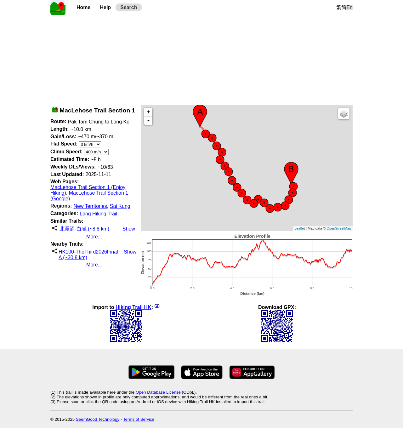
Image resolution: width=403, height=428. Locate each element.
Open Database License (158, 392)
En (349, 7)
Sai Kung (120, 206)
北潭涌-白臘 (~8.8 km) (84, 228)
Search (128, 7)
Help (105, 7)
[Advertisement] (201, 59)
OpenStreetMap (338, 228)
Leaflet (299, 228)
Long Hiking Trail (98, 213)
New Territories (90, 206)
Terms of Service (138, 419)
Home (83, 7)
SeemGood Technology (97, 419)
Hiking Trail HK (133, 307)
